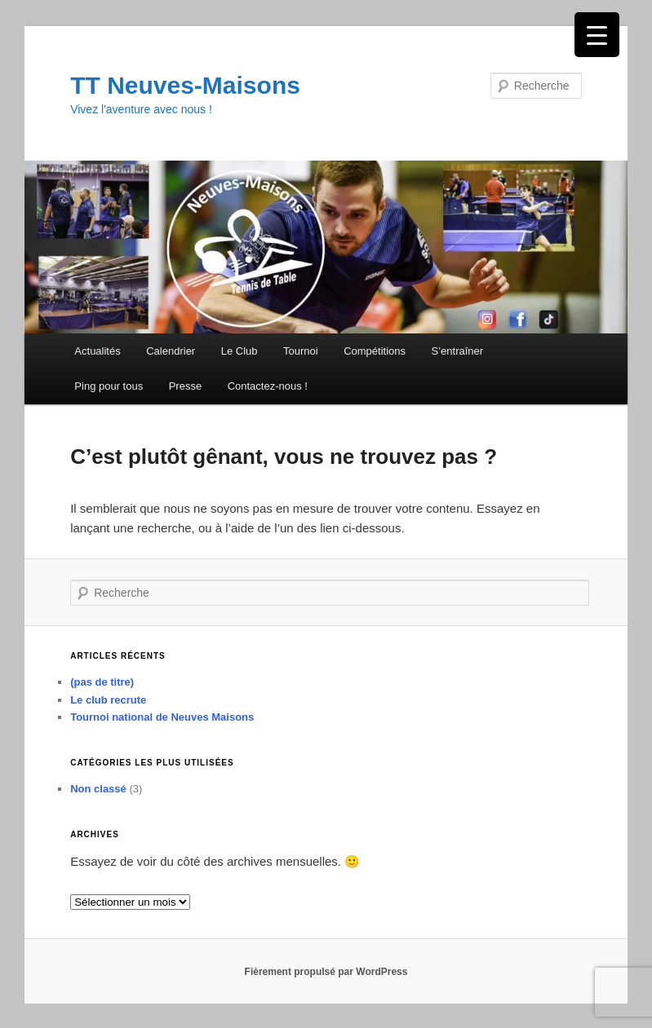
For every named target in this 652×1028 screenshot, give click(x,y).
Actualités (97, 351)
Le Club (239, 351)
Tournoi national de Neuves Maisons (162, 717)
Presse (185, 386)
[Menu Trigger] (596, 34)
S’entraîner (458, 351)
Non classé (98, 789)
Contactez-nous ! (268, 386)
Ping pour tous (108, 386)
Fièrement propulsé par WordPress (326, 971)
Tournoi (300, 351)
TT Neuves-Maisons (185, 85)
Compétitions (375, 351)
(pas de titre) (102, 682)
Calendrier (170, 351)
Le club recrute (108, 700)
